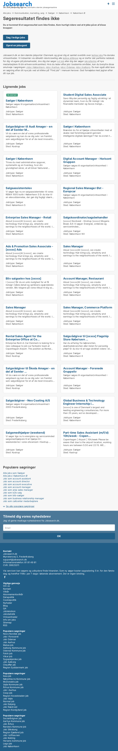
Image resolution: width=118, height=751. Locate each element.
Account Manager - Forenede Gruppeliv (83, 370)
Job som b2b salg (12, 492)
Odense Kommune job (14, 650)
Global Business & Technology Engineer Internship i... (84, 402)
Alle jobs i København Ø (15, 475)
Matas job (8, 645)
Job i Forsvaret (11, 636)
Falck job (7, 653)
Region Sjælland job (13, 732)
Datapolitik (8, 597)
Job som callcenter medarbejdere (20, 501)
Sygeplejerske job (12, 659)
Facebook (4, 577)
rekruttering (90, 61)
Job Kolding (9, 738)
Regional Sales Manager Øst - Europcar (83, 189)
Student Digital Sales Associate (84, 94)
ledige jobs (97, 55)
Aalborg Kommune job (14, 647)
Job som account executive (17, 484)
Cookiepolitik (10, 600)
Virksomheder (10, 617)
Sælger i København (19, 100)
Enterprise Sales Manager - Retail (28, 217)
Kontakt (7, 588)
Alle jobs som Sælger (14, 473)
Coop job (7, 692)
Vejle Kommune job (13, 684)
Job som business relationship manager (23, 498)
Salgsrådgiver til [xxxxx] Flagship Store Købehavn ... (86, 337)
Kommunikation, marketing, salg (29, 13)
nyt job (60, 61)
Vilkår (6, 591)
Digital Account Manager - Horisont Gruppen (87, 160)
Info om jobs (9, 619)
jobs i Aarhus (52, 67)
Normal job (8, 701)
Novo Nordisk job (12, 633)
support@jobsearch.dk (15, 559)
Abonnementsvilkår (13, 594)
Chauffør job (9, 664)
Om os (6, 586)
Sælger (51, 13)
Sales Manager (73, 246)
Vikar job (7, 656)
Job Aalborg (9, 662)
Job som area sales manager (18, 490)
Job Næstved (10, 707)
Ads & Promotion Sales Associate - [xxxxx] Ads (29, 248)
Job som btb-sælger (13, 495)
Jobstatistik (9, 614)
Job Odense (9, 639)
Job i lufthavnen (11, 735)
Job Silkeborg (10, 729)
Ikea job (7, 676)
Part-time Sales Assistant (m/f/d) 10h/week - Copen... (86, 434)
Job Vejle (8, 698)
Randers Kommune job (14, 726)
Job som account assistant (17, 478)
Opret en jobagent (16, 45)
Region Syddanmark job (15, 667)
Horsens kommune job (14, 740)
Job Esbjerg (9, 704)
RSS (5, 625)
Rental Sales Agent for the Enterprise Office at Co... (23, 337)
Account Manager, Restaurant (83, 278)
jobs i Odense (68, 67)
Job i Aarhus (9, 690)
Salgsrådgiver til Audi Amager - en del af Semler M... (29, 128)
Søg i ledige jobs (15, 37)
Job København (11, 746)
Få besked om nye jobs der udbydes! (108, 3)
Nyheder (7, 603)
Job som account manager (17, 487)
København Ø (79, 13)
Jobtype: (10, 111)
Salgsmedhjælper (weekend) (25, 432)
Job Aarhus (9, 642)
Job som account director (16, 481)
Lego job (7, 743)
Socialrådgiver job (12, 718)
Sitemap (7, 622)
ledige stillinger (70, 58)
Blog (5, 605)
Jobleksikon (9, 611)
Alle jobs (7, 13)
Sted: (8, 114)
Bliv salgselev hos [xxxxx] (23, 278)
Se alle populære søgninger (20, 506)
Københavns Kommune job (16, 679)
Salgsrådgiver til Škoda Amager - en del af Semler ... (30, 370)
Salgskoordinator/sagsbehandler (85, 217)
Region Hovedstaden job (16, 695)
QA (4, 608)
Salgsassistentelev (19, 188)
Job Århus (8, 724)
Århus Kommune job (13, 687)
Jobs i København (35, 67)
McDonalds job (11, 681)
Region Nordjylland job (15, 709)
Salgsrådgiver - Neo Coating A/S (28, 400)
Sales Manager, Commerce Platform (87, 307)
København (64, 13)
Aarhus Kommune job (14, 721)
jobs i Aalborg (83, 67)
